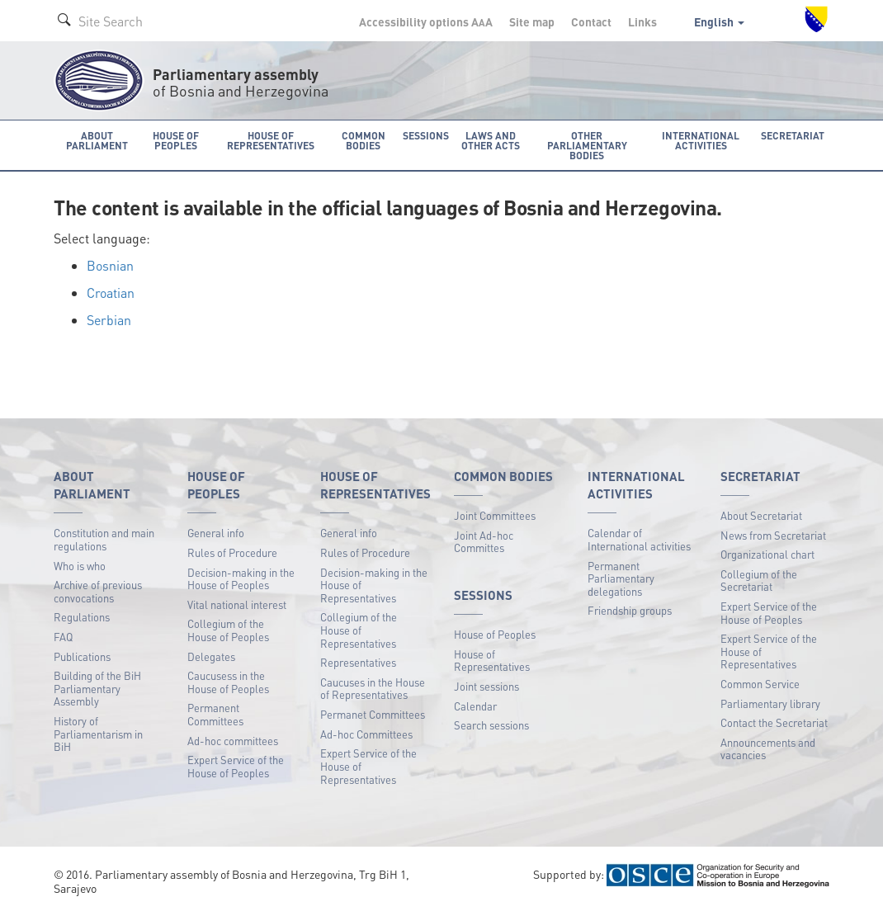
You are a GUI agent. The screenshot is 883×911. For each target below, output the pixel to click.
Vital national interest (236, 604)
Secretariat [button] (794, 135)
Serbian (109, 319)
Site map (532, 21)
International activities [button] (703, 140)
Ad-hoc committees (232, 740)
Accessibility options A (426, 21)
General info (215, 533)
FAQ (63, 637)
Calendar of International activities (639, 539)
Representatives (358, 662)
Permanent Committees (215, 714)
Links (642, 21)
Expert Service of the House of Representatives (368, 766)
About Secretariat (761, 514)
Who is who (80, 565)
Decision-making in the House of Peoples (241, 578)
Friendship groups (630, 610)
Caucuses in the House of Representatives (372, 687)
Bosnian (110, 265)
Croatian (111, 291)
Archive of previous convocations (98, 591)
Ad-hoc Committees (366, 733)
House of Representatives (492, 659)
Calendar (475, 705)
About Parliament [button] (96, 140)
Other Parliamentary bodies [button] (588, 145)
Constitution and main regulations (104, 539)
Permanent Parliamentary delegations (621, 577)
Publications (82, 656)
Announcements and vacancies (767, 748)
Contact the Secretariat (774, 722)
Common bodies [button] (363, 140)
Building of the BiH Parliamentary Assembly (97, 688)
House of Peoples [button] (176, 140)
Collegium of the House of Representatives (358, 629)
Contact (591, 21)
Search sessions (491, 725)
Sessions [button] (426, 135)
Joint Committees (495, 514)
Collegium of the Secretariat (758, 579)
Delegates (211, 656)
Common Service (760, 684)
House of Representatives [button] (271, 140)
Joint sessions (486, 686)
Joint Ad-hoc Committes (483, 541)
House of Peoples (495, 634)
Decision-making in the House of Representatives (373, 584)
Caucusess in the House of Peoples (228, 682)
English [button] (719, 21)
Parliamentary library (770, 703)
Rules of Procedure (232, 552)
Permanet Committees (372, 714)
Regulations (82, 617)
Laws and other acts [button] (490, 140)
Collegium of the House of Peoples (228, 630)
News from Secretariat (773, 534)
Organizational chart (767, 554)
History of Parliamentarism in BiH (98, 733)
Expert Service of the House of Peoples (235, 766)
